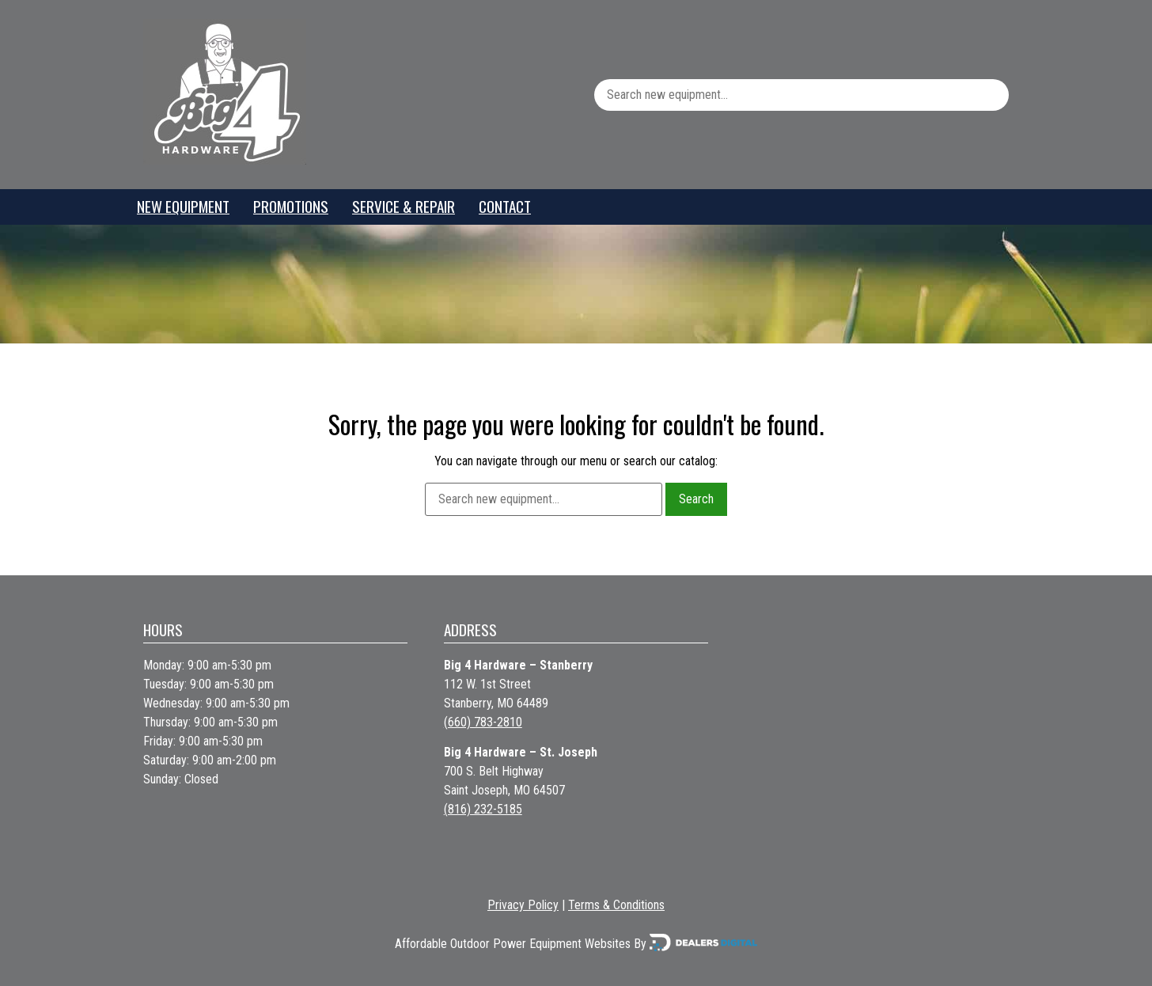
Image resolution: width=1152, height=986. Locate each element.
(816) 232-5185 (483, 809)
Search (696, 498)
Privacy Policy (523, 904)
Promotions (290, 206)
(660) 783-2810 (483, 722)
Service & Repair (403, 206)
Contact (505, 206)
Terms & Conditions (616, 904)
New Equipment (183, 206)
